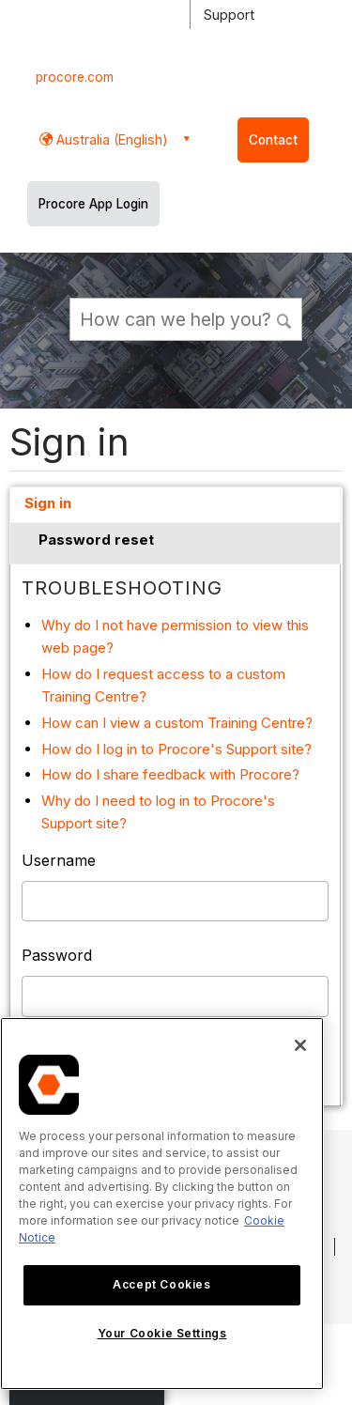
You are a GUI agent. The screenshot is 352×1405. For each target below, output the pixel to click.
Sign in (47, 503)
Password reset (96, 539)
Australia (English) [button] (110, 139)
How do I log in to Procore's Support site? (176, 749)
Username (59, 860)
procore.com (75, 77)
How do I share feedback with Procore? (170, 774)
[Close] (300, 1045)
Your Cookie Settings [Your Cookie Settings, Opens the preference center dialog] (162, 1333)
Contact (273, 139)
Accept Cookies (161, 1284)
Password (57, 955)
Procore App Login (93, 203)
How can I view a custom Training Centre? (177, 723)
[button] (285, 318)
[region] (162, 1203)
